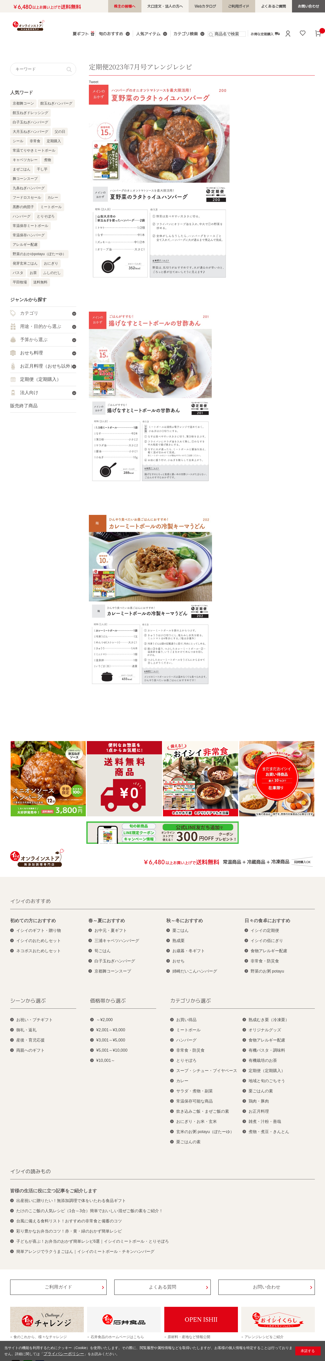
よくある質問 (162, 1287)
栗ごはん (180, 930)
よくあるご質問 (278, 6)
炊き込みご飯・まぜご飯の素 (202, 1111)
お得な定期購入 (262, 33)
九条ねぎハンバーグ (29, 188)
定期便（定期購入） (267, 1070)
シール (18, 141)
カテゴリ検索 (184, 34)
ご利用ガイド (246, 6)
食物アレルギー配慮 (269, 951)
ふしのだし (52, 273)
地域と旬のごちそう (267, 1081)
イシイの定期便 (265, 930)
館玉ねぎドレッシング (30, 113)
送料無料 (40, 282)
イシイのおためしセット (38, 940)
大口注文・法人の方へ (180, 6)
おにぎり (51, 263)
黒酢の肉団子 (23, 207)
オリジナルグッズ (265, 1030)
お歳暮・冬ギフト (188, 951)
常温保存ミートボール (30, 226)
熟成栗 (178, 940)
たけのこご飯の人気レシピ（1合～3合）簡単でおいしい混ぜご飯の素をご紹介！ (89, 1211)
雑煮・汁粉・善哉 (265, 1121)
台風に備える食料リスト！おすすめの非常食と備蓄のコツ (69, 1221)
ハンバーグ (21, 216)
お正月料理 (259, 1111)
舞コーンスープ (25, 179)
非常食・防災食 (265, 961)
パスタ (18, 273)
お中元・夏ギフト (110, 930)
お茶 (33, 273)
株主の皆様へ (142, 6)
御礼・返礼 (26, 1030)
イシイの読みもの (30, 1171)
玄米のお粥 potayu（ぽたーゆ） (205, 1132)
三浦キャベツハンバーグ (116, 940)
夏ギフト (85, 33)
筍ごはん (102, 951)
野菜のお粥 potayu (267, 971)
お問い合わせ (310, 6)
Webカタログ (217, 6)
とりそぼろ (46, 216)
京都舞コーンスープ (112, 971)
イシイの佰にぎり (267, 940)
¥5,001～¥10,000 (111, 1050)
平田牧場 (20, 282)
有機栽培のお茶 (263, 1060)
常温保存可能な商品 (194, 1101)
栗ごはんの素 (188, 1142)
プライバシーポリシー (61, 1354)
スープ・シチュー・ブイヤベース (206, 1070)
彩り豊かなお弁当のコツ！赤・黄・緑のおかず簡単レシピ (69, 1231)
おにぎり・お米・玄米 (196, 1121)
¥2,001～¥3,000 (110, 1030)
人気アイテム (149, 34)
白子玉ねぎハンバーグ (30, 122)
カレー (52, 197)
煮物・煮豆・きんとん (269, 1132)
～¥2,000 (104, 1020)
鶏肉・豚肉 (259, 1101)
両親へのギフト (30, 1050)
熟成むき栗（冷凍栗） (269, 1020)
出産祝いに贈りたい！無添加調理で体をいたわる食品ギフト (71, 1200)
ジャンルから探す (28, 299)
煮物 (47, 160)
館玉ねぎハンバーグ (56, 103)
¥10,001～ (105, 1060)
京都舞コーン (23, 103)
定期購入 (54, 141)
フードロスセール (27, 197)
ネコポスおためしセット (38, 951)
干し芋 (42, 169)
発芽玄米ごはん (25, 263)
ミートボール (51, 207)
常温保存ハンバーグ (29, 235)
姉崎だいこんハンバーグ (194, 971)
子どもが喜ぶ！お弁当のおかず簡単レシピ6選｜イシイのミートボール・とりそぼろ (92, 1241)
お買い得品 (186, 1020)
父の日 (60, 131)
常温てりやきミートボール (34, 150)
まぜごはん (21, 169)
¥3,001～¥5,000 (110, 1040)
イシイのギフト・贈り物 (38, 930)
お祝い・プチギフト (34, 1020)
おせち (178, 961)
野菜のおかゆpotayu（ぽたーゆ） (39, 254)
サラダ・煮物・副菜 (194, 1091)
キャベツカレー (25, 160)
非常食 (35, 141)
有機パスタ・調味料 (267, 1050)
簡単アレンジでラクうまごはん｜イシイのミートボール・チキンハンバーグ (85, 1251)
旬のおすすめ (114, 34)
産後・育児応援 (30, 1040)
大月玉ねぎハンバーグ (30, 131)
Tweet (93, 82)
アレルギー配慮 (25, 244)
